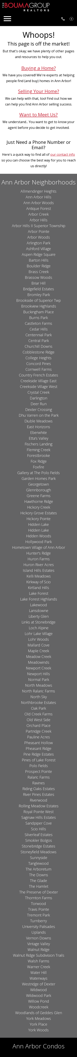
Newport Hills (38, 673)
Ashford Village (38, 248)
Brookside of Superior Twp (38, 300)
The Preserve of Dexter (38, 892)
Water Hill (38, 972)
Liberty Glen (39, 616)
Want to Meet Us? (38, 114)
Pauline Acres (38, 736)
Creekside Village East (38, 380)
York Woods (38, 1029)
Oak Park (38, 708)
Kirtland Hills (38, 587)
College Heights (38, 357)
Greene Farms (39, 495)
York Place (38, 1024)
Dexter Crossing (38, 409)
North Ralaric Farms (38, 691)
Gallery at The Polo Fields (38, 472)
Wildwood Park (38, 995)
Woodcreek (38, 1006)
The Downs (38, 874)
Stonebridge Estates (38, 846)
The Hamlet (38, 886)
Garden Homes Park (39, 478)
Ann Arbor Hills (38, 196)
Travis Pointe (38, 909)
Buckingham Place (38, 311)
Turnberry (38, 920)
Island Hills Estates (38, 570)
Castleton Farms (38, 323)
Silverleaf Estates (39, 834)
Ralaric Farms (39, 777)
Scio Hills (38, 828)
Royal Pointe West (38, 811)
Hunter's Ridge (38, 553)
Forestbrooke (38, 455)
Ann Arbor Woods (38, 202)
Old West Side (38, 719)
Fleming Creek (38, 449)
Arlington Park (38, 242)
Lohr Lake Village (39, 633)
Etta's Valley (38, 438)
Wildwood (38, 989)
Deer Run (39, 403)
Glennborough (38, 489)
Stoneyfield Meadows (38, 851)
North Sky (38, 696)
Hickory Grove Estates (38, 512)
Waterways (38, 978)
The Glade (38, 880)
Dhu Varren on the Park (39, 415)
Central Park (38, 340)
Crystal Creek (38, 392)
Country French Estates (38, 375)
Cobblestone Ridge (38, 352)
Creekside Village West (38, 386)
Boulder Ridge (39, 265)
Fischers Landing (38, 444)
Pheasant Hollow (38, 742)
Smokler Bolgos (38, 840)
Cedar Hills (39, 329)
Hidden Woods (38, 535)
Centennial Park (38, 334)
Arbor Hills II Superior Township (38, 225)
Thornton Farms (38, 897)
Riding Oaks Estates (38, 788)
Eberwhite (38, 432)
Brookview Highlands (38, 306)
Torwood (38, 903)
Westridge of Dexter (38, 984)
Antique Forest (38, 208)
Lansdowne (38, 610)
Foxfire (38, 466)
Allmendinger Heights (38, 191)
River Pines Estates (38, 794)
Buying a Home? (38, 68)
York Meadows (38, 1018)
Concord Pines (38, 363)
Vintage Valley (38, 943)
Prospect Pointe (38, 771)
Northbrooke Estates (38, 702)
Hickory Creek (38, 507)
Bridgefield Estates (38, 288)
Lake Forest (38, 593)
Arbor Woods (38, 237)
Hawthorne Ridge (38, 501)
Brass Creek (39, 271)
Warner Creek (38, 966)
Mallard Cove (38, 645)
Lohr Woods (38, 639)
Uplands (38, 932)
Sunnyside (38, 857)
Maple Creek (38, 650)
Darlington (38, 398)
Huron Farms (39, 558)
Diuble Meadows (38, 421)
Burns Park (38, 317)
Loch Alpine (38, 627)
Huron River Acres (38, 564)
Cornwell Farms (38, 369)
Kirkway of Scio (38, 581)
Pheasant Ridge (38, 748)
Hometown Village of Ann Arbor (38, 547)
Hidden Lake (38, 524)
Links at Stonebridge (38, 622)
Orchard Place (38, 725)
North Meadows (38, 685)
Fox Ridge (39, 461)
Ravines (38, 782)
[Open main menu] (7, 19)
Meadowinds (38, 662)
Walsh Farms (38, 961)
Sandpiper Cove (38, 823)
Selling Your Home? (38, 91)
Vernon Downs (38, 938)
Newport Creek (38, 668)
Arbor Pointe (38, 231)
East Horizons (38, 426)
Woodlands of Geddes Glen (38, 1012)
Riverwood (38, 800)
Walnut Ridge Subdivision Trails (38, 955)
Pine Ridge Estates (38, 754)
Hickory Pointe (38, 518)
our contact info (62, 154)
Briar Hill (38, 283)
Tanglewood (38, 863)
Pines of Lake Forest (38, 759)
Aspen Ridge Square (38, 254)
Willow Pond (38, 1001)
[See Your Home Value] (71, 18)
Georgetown (38, 484)
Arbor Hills (38, 219)
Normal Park (38, 679)
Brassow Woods (38, 277)
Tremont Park (38, 915)
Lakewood (38, 604)
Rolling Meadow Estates (39, 805)
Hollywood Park (38, 541)
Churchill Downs (38, 346)
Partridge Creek (38, 731)
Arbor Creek (38, 214)
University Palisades (38, 926)
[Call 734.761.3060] (63, 18)
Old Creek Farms (38, 714)
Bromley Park (38, 294)
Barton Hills (38, 260)
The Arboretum (38, 869)
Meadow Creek (38, 656)
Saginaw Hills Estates (38, 817)
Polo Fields (38, 765)
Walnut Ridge (38, 949)
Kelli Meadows (38, 576)
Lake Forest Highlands (38, 599)
